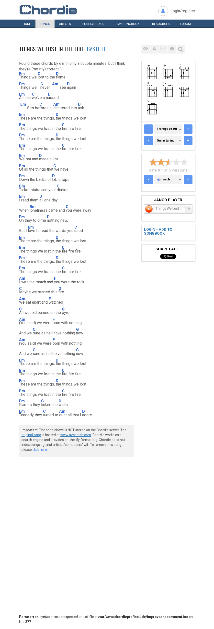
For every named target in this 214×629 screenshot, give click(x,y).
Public (93, 24)
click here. (40, 450)
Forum (185, 24)
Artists (65, 24)
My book (128, 24)
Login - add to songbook (158, 231)
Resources (161, 24)
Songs (45, 24)
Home (27, 24)
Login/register (182, 11)
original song (31, 435)
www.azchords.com (75, 435)
